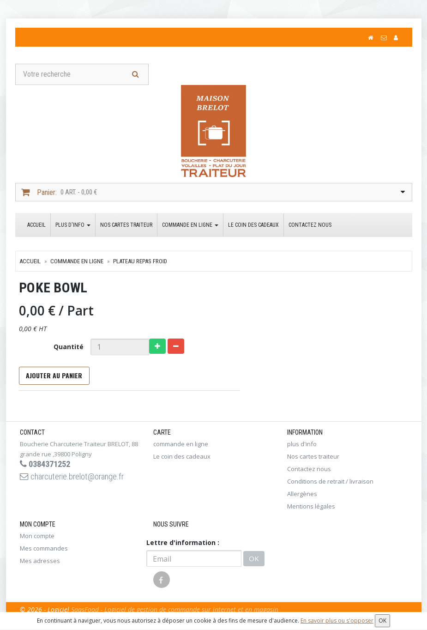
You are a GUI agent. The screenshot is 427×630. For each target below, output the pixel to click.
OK (254, 562)
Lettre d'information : (182, 546)
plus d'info (72, 226)
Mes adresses (40, 564)
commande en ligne (190, 226)
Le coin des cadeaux (253, 226)
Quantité (66, 348)
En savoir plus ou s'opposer (337, 620)
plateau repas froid (140, 262)
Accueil (36, 226)
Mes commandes (44, 552)
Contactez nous (310, 226)
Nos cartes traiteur (126, 226)
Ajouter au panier (53, 378)
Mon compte (37, 539)
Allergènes (302, 497)
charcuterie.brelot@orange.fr (78, 481)
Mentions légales (311, 510)
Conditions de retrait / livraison (330, 485)
